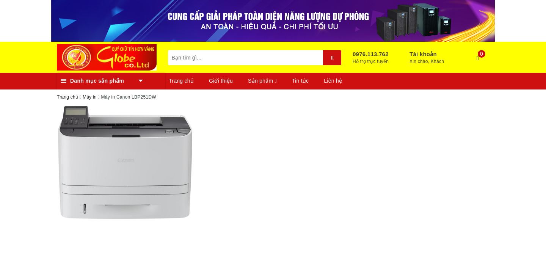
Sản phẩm (262, 81)
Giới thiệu (221, 81)
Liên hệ (333, 81)
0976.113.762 (371, 54)
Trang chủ (181, 81)
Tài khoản (423, 54)
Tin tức (300, 81)
